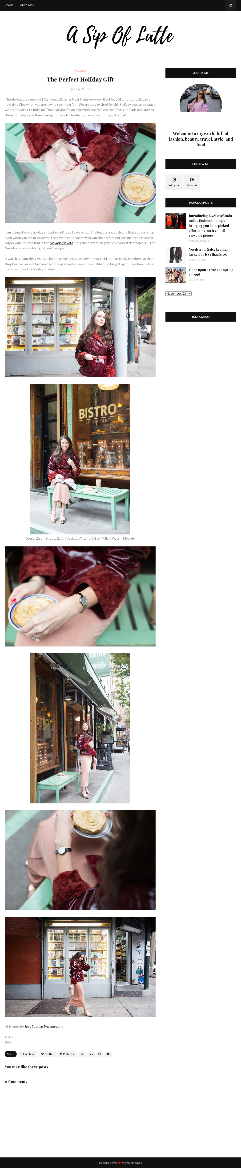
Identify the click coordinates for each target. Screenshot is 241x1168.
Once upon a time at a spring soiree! (211, 272)
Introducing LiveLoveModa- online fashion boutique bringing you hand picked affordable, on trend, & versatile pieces (211, 226)
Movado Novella (61, 243)
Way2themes (133, 1162)
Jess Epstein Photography (43, 1026)
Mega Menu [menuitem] (28, 5)
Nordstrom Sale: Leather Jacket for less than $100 (208, 252)
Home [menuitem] (9, 5)
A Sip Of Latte (82, 89)
